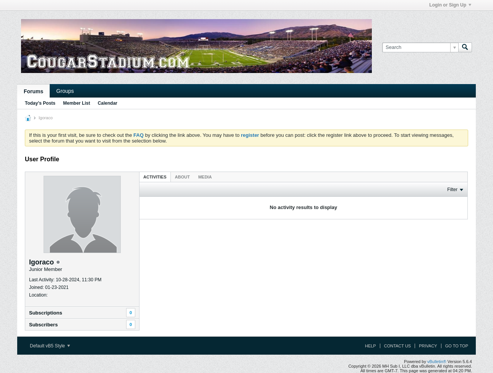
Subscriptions (45, 313)
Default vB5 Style (50, 346)
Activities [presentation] (155, 177)
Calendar (107, 103)
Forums (33, 91)
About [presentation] (182, 177)
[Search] (420, 47)
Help (370, 346)
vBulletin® (436, 361)
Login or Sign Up (450, 5)
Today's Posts (40, 103)
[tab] (155, 177)
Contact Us (397, 346)
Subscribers (43, 325)
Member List (76, 103)
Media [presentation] (205, 177)
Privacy (428, 346)
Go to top (456, 346)
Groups (65, 91)
